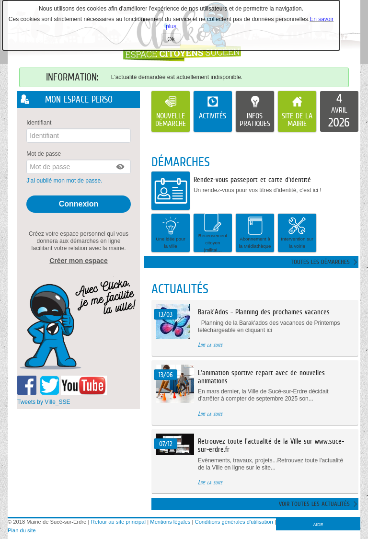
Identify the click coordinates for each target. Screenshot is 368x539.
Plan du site (21, 530)
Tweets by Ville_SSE (43, 401)
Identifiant (38, 122)
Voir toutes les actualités (314, 503)
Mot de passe (43, 153)
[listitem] (339, 111)
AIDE (318, 524)
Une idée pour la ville (170, 232)
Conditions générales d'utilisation (234, 522)
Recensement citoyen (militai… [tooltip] (212, 233)
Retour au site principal (118, 522)
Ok (174, 40)
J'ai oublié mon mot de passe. (65, 180)
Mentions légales (170, 522)
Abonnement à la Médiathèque (255, 232)
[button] (121, 166)
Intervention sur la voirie (297, 232)
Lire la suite (210, 344)
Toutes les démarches (320, 261)
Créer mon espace (78, 260)
